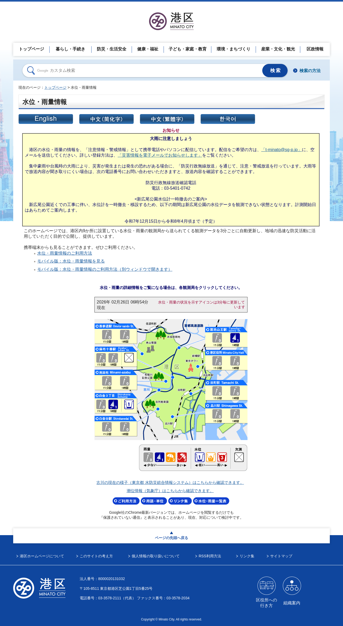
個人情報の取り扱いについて (156, 556)
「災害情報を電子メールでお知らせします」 (160, 155)
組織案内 (291, 603)
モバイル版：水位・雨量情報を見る (71, 261)
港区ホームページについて (42, 556)
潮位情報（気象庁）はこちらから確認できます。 (170, 491)
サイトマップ (281, 556)
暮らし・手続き (70, 49)
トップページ (31, 49)
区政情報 (315, 49)
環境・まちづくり (233, 49)
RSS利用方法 (210, 556)
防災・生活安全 (111, 49)
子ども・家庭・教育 (188, 49)
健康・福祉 (147, 49)
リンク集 (247, 556)
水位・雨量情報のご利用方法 (64, 253)
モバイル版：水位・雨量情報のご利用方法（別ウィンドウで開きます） (104, 269)
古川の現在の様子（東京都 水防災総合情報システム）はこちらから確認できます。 (170, 482)
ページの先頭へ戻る (171, 538)
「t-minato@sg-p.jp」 (281, 149)
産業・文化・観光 (278, 49)
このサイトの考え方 (96, 556)
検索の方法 (310, 70)
